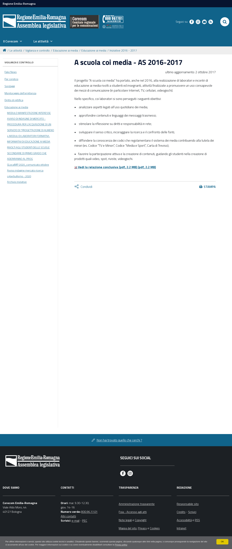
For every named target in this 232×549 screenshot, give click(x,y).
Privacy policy (148, 544)
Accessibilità (184, 520)
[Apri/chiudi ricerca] (224, 21)
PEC (84, 520)
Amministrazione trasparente (137, 504)
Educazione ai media (65, 50)
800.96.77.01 (89, 511)
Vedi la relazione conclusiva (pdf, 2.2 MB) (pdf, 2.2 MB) (115, 167)
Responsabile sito (188, 504)
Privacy (142, 528)
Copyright (140, 520)
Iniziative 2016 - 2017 (123, 50)
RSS (197, 520)
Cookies (155, 528)
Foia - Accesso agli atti (133, 512)
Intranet (181, 528)
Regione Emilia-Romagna (19, 3)
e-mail (75, 520)
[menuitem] (12, 41)
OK (222, 541)
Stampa (210, 186)
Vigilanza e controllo (37, 50)
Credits (181, 512)
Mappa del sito (128, 528)
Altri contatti (68, 516)
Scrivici (192, 512)
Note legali (125, 520)
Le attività (16, 50)
